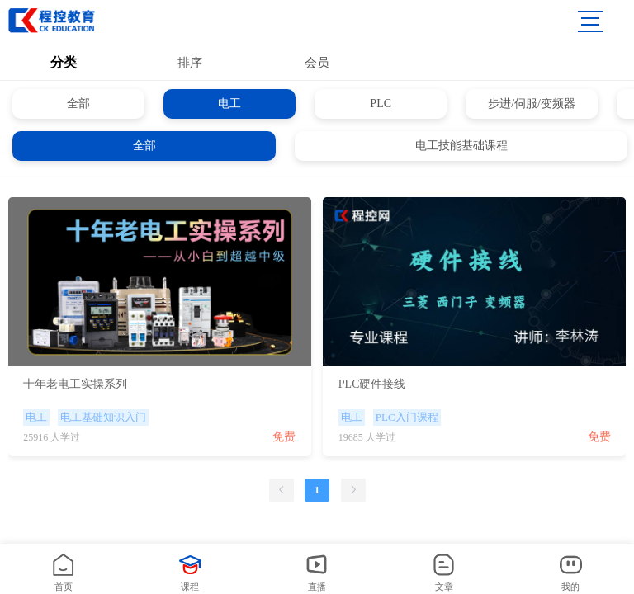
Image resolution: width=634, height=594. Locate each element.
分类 (63, 62)
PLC (380, 103)
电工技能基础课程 (461, 145)
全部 (78, 103)
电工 (229, 103)
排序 (189, 62)
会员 (317, 62)
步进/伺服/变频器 (531, 103)
